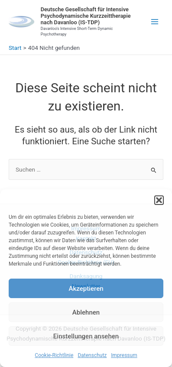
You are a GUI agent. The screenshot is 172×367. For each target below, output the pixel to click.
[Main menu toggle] (155, 22)
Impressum (124, 355)
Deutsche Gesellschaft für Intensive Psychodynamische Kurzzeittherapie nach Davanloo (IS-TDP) (86, 16)
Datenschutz (92, 355)
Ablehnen (86, 312)
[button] (159, 200)
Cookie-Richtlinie (54, 355)
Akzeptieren (85, 288)
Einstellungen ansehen (86, 336)
